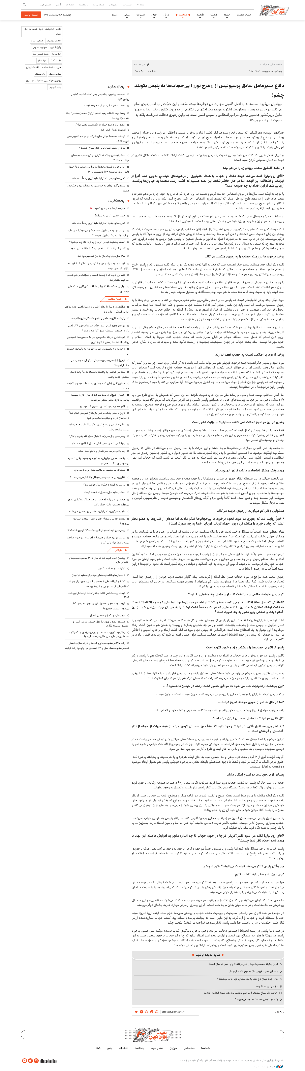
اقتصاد (200, 15)
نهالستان (42, 61)
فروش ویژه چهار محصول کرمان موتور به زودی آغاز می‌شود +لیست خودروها (100, 606)
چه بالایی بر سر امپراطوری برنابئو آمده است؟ (101, 451)
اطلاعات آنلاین (274, 10)
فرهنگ (213, 15)
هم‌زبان (113, 5)
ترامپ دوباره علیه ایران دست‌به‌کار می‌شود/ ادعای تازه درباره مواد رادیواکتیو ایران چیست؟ (98, 233)
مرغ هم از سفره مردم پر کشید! (109, 208)
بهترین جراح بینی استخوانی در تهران (43, 80)
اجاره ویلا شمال (54, 41)
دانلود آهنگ (55, 61)
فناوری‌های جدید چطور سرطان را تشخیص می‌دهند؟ (97, 477)
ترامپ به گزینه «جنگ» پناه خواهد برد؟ (104, 485)
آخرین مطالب (115, 299)
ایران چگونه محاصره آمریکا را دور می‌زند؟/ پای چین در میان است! (243, 964)
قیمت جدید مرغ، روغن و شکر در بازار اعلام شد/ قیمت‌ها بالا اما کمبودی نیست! (98, 266)
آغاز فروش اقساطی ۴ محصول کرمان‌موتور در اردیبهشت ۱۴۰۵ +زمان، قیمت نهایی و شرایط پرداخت (98, 584)
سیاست (183, 15)
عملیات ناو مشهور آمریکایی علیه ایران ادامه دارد (99, 470)
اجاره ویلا (56, 54)
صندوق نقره (37, 41)
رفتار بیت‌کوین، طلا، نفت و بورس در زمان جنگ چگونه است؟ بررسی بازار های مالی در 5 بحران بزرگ (99, 634)
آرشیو (58, 5)
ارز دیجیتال (40, 74)
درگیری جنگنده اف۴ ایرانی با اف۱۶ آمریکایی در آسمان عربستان (98, 289)
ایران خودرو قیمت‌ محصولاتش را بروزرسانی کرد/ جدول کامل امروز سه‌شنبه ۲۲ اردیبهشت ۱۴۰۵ (98, 169)
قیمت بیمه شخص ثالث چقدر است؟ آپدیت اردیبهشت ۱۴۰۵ (98, 595)
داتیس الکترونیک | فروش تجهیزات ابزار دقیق (42, 31)
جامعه (227, 15)
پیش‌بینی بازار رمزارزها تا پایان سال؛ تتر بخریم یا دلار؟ (97, 436)
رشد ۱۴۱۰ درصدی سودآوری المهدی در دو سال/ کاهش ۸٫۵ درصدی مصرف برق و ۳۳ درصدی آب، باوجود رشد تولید (97, 645)
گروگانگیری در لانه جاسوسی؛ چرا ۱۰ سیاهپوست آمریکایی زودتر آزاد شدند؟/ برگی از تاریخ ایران (98, 339)
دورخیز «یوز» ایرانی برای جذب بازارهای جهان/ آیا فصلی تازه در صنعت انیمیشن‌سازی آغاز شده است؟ (98, 328)
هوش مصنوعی (39, 47)
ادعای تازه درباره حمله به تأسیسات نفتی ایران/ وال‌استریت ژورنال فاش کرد (102, 127)
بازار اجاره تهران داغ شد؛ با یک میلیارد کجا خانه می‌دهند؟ (247, 979)
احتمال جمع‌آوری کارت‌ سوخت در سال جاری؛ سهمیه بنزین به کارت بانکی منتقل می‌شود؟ (100, 397)
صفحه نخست (244, 15)
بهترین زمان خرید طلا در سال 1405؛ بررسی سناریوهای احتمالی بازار (98, 560)
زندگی (127, 15)
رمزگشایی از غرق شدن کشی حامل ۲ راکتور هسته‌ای (98, 443)
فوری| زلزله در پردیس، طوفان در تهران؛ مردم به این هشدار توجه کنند (99, 362)
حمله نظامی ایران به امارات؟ (110, 215)
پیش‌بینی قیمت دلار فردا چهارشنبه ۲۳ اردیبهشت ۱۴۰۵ (96, 530)
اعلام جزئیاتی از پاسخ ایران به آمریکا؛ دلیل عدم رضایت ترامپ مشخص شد (98, 427)
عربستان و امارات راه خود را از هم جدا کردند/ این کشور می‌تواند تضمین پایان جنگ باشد (98, 502)
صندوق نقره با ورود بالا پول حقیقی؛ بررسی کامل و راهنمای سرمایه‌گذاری (101, 623)
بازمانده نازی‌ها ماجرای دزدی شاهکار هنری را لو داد (98, 318)
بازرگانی (118, 550)
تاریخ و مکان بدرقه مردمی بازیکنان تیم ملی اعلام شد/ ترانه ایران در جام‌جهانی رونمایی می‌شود (99, 415)
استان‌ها (140, 15)
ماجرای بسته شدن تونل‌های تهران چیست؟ (102, 148)
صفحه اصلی (276, 64)
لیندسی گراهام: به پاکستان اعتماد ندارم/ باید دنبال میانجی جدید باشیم (99, 374)
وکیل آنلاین (55, 47)
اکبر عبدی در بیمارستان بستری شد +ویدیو (102, 406)
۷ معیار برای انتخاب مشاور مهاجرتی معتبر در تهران (98, 575)
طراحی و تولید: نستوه (268, 1067)
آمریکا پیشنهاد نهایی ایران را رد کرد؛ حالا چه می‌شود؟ (97, 242)
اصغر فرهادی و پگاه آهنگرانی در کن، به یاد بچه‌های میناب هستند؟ (100, 158)
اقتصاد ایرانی (32, 67)
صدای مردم (98, 5)
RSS (97, 1048)
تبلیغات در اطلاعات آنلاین (111, 568)
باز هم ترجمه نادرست (266, 986)
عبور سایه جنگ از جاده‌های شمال (107, 615)
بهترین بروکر (55, 74)
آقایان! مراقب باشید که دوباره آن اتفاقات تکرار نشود (97, 248)
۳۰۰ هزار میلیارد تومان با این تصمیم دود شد (101, 256)
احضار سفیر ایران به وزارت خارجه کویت (104, 105)
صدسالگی (127, 5)
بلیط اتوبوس (55, 87)
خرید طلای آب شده (51, 67)
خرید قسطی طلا (41, 54)
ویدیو (115, 15)
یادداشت (83, 5)
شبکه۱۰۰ (140, 5)
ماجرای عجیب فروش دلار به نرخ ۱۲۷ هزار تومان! (253, 971)
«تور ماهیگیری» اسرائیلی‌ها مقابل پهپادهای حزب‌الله (97, 511)
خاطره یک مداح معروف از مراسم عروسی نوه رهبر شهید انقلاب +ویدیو (240, 993)
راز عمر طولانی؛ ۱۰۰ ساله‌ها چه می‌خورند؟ (256, 999)
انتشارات (70, 5)
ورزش (166, 15)
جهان (154, 15)
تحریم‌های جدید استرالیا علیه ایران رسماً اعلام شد (98, 178)
